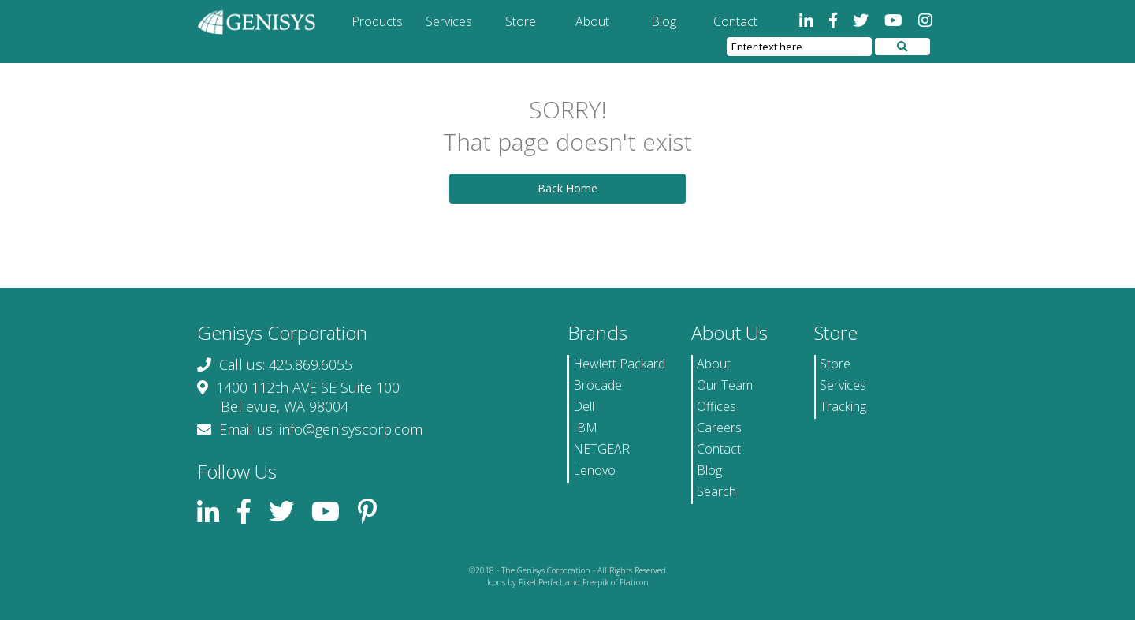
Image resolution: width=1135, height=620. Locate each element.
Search (716, 491)
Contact (735, 21)
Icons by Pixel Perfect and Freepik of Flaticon (568, 582)
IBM (585, 427)
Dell (583, 406)
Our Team (725, 385)
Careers (719, 427)
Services (449, 21)
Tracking (843, 406)
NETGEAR (601, 449)
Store (520, 21)
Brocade (597, 385)
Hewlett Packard (619, 363)
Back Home (567, 188)
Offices (716, 406)
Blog (663, 21)
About (592, 21)
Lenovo (594, 470)
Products (377, 21)
